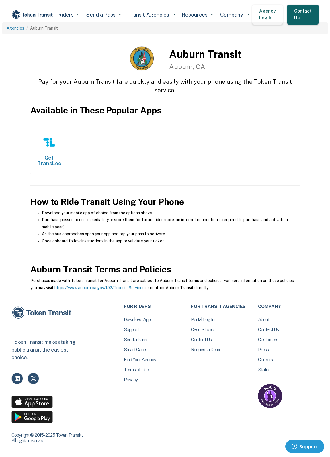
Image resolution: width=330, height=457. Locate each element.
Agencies (15, 28)
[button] (69, 15)
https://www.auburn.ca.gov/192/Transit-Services (99, 287)
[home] (33, 14)
